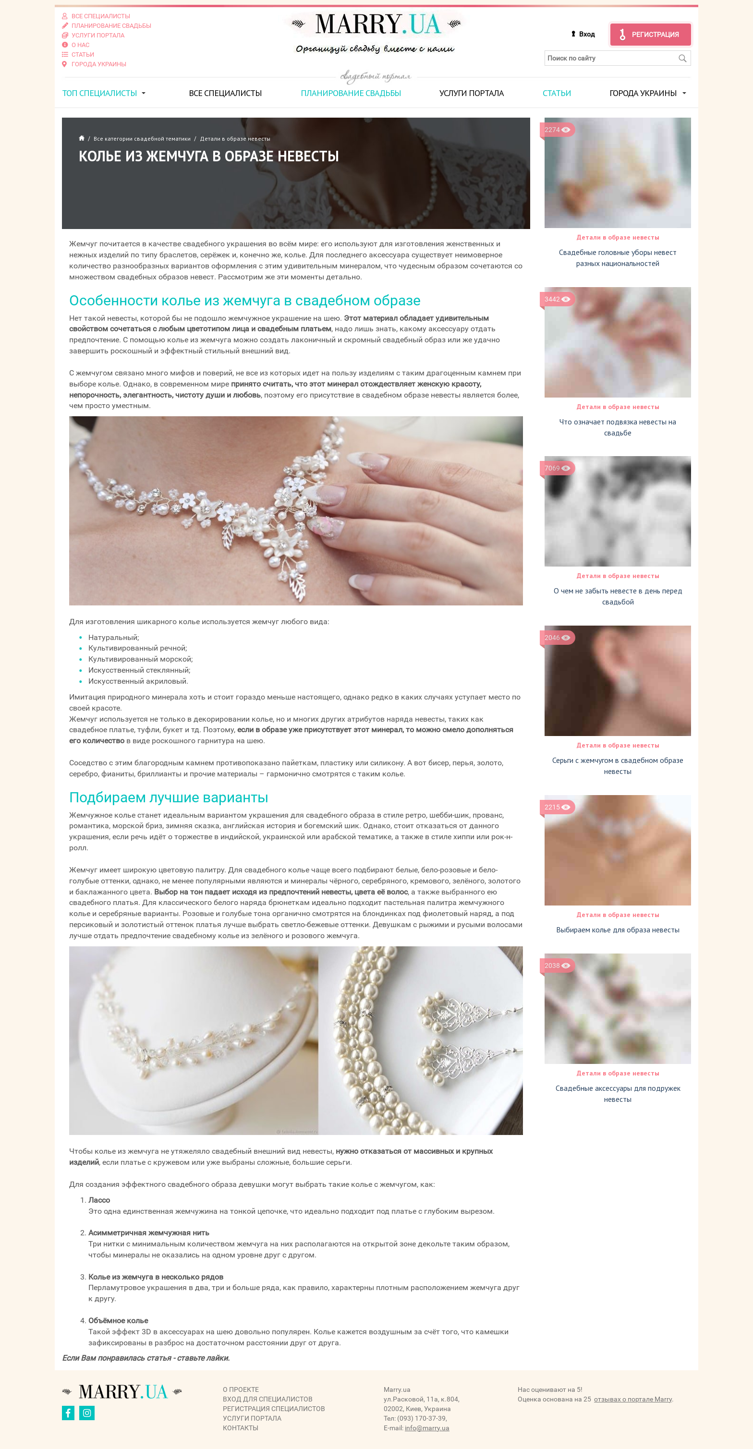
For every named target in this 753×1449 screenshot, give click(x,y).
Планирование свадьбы (351, 92)
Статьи (557, 92)
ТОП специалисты (99, 92)
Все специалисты (225, 92)
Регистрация (655, 34)
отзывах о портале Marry (633, 1398)
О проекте (241, 1389)
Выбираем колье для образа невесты (618, 929)
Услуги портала (471, 92)
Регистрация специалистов (274, 1408)
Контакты (240, 1427)
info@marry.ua (427, 1427)
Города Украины (643, 92)
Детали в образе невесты (618, 237)
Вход (587, 34)
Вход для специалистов (268, 1398)
